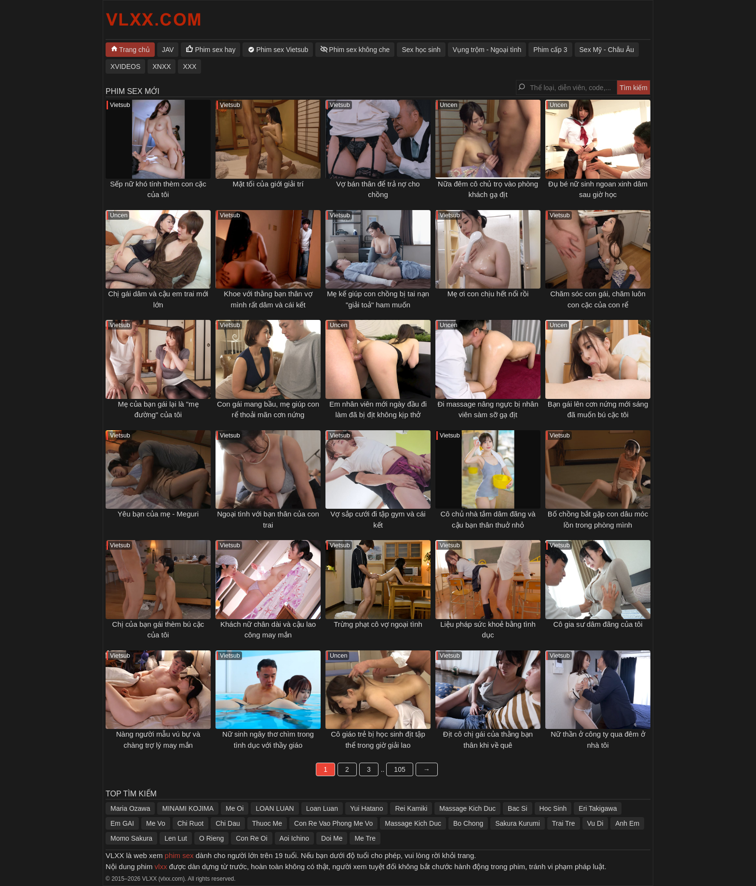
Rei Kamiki (411, 808)
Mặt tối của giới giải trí (267, 184)
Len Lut (175, 838)
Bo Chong (468, 823)
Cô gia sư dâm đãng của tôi (598, 624)
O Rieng (211, 838)
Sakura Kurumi (517, 823)
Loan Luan (322, 808)
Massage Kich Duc (467, 808)
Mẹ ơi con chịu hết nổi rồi (488, 294)
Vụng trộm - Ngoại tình (487, 49)
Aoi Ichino (294, 838)
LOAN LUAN (275, 808)
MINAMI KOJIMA (188, 808)
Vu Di (595, 823)
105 (399, 769)
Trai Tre (563, 823)
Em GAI (122, 823)
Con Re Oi (251, 838)
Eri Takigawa (598, 808)
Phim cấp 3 (550, 49)
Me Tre (365, 838)
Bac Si (517, 808)
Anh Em (627, 823)
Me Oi (234, 808)
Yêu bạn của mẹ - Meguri (158, 514)
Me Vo (155, 823)
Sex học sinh (421, 49)
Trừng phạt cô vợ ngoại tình (378, 624)
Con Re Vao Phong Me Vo (333, 823)
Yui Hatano (366, 808)
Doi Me (331, 838)
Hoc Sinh (553, 808)
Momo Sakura (131, 838)
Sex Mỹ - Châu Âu (607, 49)
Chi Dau (228, 823)
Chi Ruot (190, 823)
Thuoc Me (267, 823)
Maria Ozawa (130, 808)
